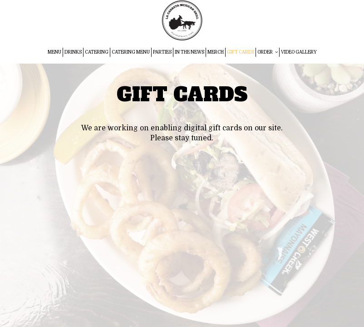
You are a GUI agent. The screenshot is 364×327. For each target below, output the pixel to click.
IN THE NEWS (189, 52)
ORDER (267, 52)
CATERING (96, 52)
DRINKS (73, 52)
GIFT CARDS (240, 52)
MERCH (215, 52)
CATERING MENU (131, 52)
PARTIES (162, 52)
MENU (54, 52)
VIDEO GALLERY (299, 52)
